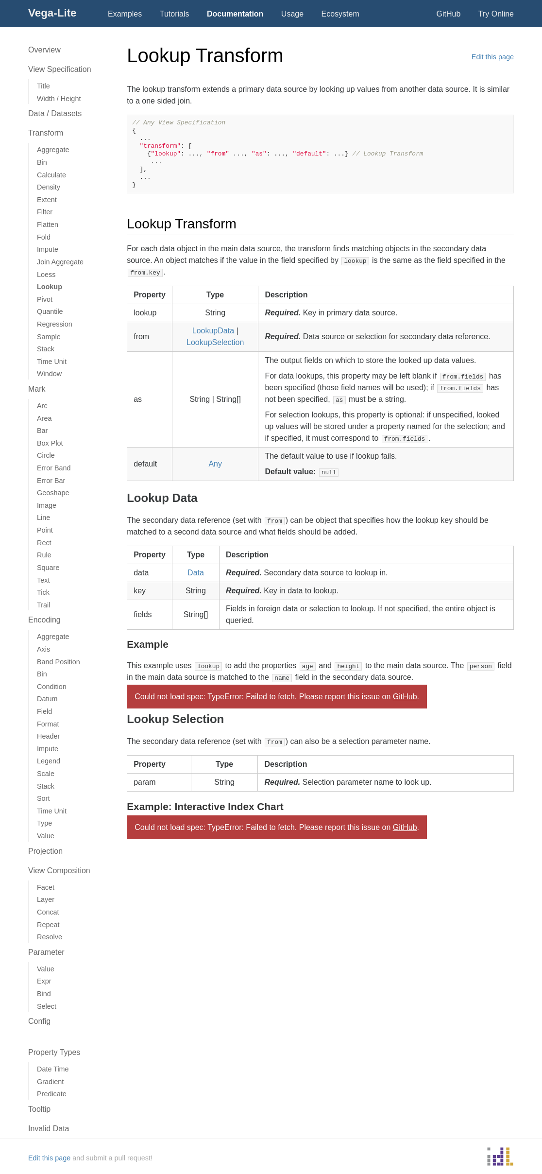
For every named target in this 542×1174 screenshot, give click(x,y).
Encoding (44, 620)
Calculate (51, 175)
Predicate (52, 1094)
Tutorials (174, 14)
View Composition (59, 870)
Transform (45, 133)
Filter (44, 212)
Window (49, 374)
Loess (46, 274)
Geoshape (53, 493)
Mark (37, 389)
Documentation (235, 14)
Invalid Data (48, 1128)
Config (39, 1021)
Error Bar (51, 480)
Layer (45, 899)
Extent (47, 200)
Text (43, 580)
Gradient (50, 1082)
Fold (44, 237)
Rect (44, 543)
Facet (45, 887)
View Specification (59, 69)
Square (48, 567)
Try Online (496, 14)
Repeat (48, 925)
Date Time (53, 1069)
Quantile (50, 311)
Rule (44, 555)
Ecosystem (340, 14)
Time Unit (52, 361)
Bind (44, 994)
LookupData (213, 331)
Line (43, 517)
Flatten (47, 224)
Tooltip (39, 1109)
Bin (42, 162)
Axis (43, 649)
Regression (54, 324)
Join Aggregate (60, 262)
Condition (52, 687)
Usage (292, 14)
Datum (47, 699)
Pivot (44, 299)
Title (43, 86)
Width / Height (59, 99)
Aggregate (53, 150)
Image (46, 505)
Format (48, 724)
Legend (48, 761)
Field (44, 711)
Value (45, 836)
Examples (125, 14)
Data (195, 573)
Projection (45, 851)
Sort (43, 798)
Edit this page (493, 57)
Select (46, 1006)
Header (48, 736)
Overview (44, 50)
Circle (46, 455)
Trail (43, 605)
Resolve (49, 937)
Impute (47, 249)
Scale (45, 773)
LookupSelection (215, 342)
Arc (42, 406)
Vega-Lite (52, 13)
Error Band (54, 468)
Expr (44, 981)
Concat (48, 912)
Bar (42, 430)
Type (44, 823)
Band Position (58, 662)
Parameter (46, 952)
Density (48, 187)
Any (215, 464)
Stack (45, 349)
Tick (43, 592)
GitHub (449, 14)
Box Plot (50, 443)
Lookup (49, 287)
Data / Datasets (55, 113)
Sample (49, 337)
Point (45, 530)
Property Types (54, 1052)
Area (44, 418)
